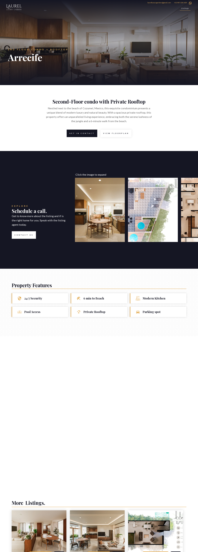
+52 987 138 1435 (180, 3)
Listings (185, 8)
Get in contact (81, 133)
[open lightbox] (115, 133)
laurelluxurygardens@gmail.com (159, 3)
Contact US (22, 235)
